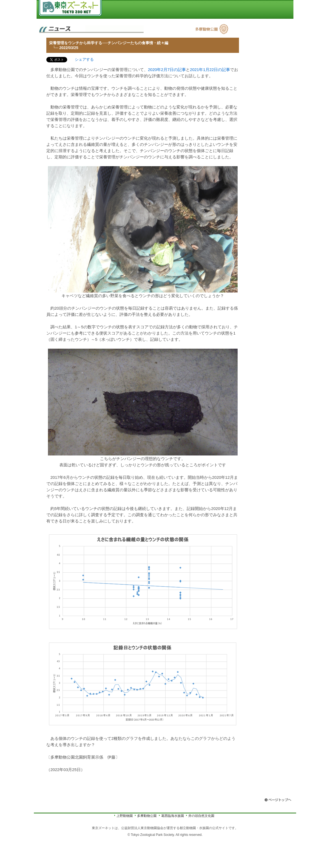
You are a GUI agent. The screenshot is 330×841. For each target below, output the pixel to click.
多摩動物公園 (147, 816)
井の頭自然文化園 (201, 816)
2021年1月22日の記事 (210, 69)
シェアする (84, 59)
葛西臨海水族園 (172, 816)
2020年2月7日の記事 (167, 69)
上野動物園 (125, 816)
